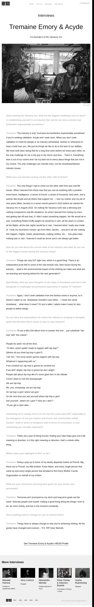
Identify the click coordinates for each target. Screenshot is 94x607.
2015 (25, 600)
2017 (14, 600)
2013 (36, 600)
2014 (31, 600)
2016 (20, 600)
